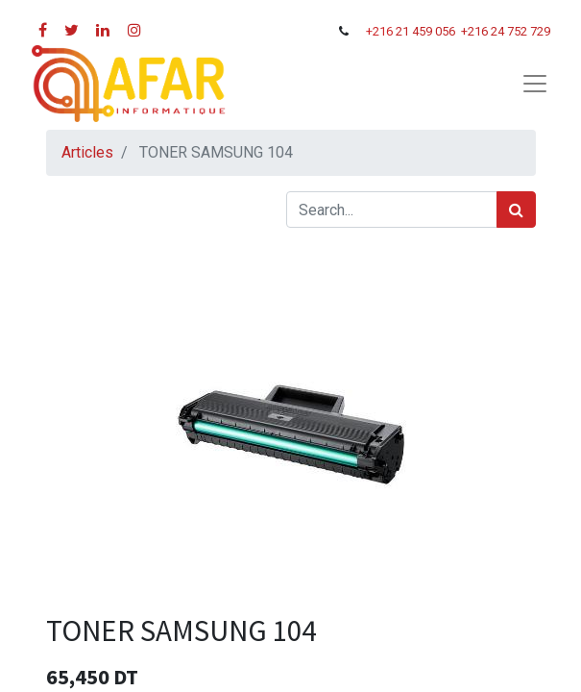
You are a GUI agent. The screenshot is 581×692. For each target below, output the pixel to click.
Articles (87, 152)
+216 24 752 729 (505, 31)
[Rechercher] (516, 209)
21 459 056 (427, 31)
